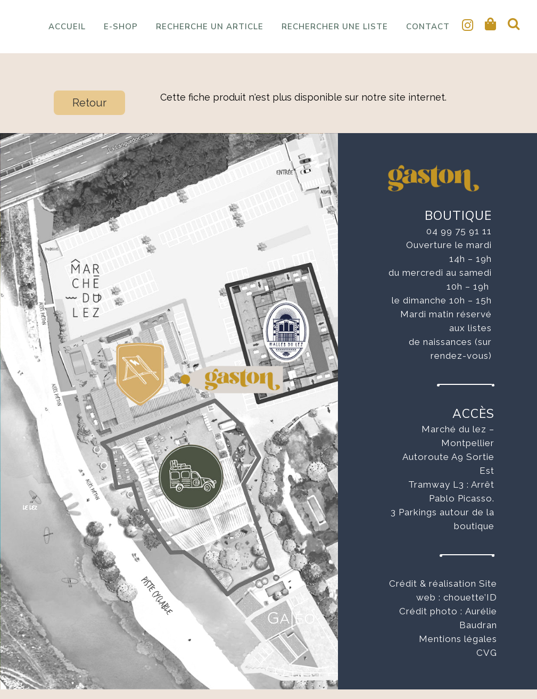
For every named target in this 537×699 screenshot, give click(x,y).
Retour (89, 112)
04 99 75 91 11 (459, 240)
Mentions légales (458, 648)
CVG (486, 662)
